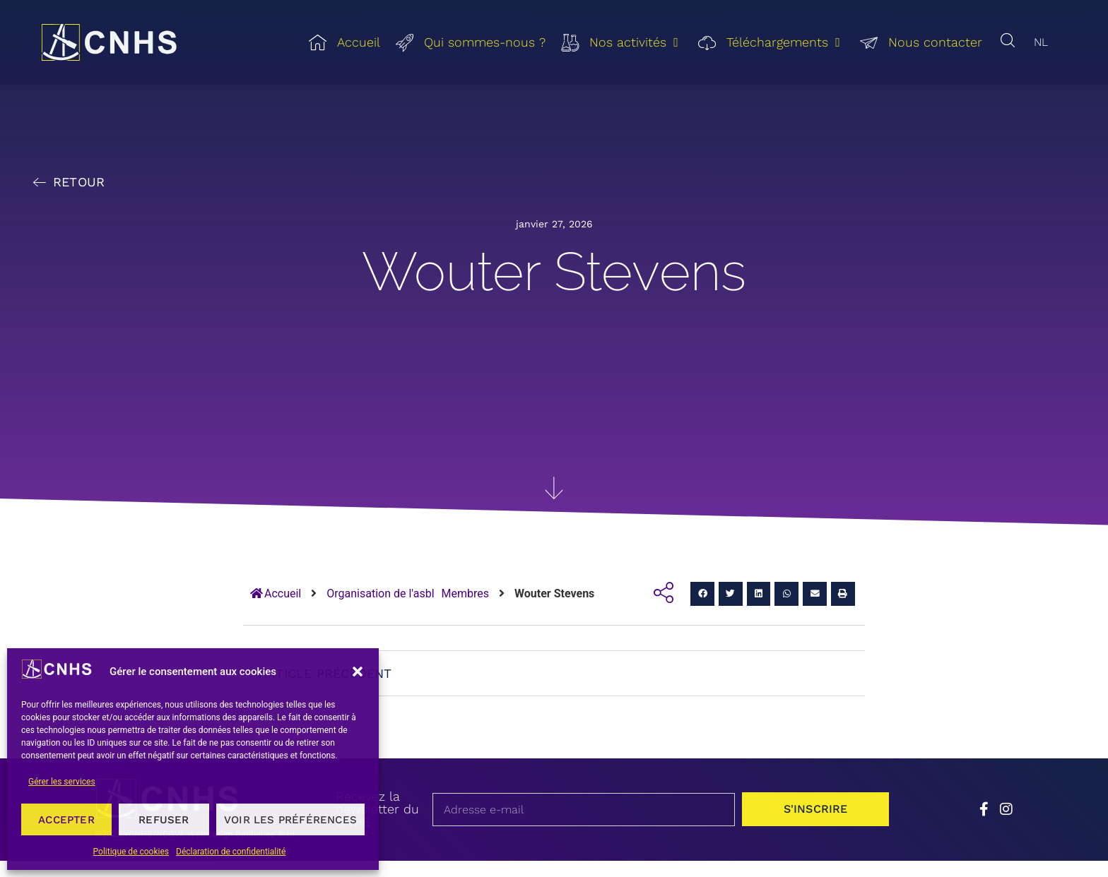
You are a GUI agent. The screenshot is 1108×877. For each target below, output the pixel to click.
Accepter (66, 819)
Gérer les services (61, 782)
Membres (465, 593)
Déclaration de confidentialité (230, 852)
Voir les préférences (290, 819)
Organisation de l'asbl (380, 593)
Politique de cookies (131, 852)
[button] (357, 671)
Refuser (163, 819)
